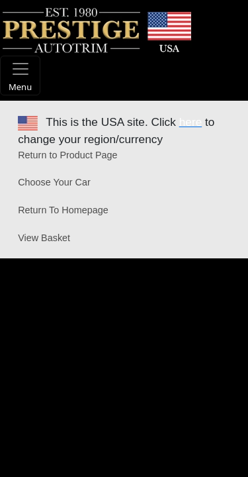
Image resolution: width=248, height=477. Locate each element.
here (190, 122)
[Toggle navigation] (20, 75)
